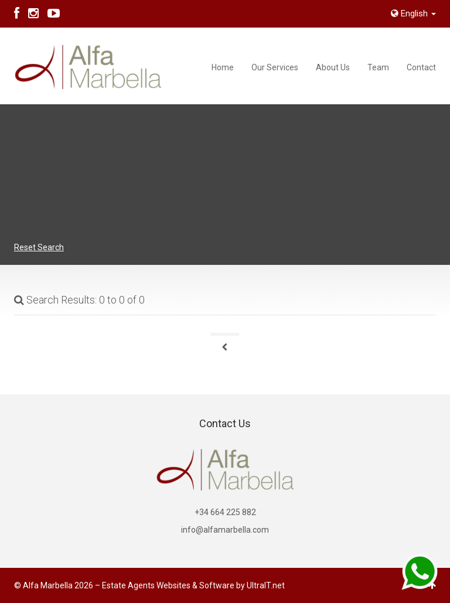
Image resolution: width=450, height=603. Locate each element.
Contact (421, 67)
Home (223, 67)
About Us (333, 67)
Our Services (274, 67)
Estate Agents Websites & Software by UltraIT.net (193, 585)
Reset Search (39, 247)
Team (378, 67)
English (413, 13)
